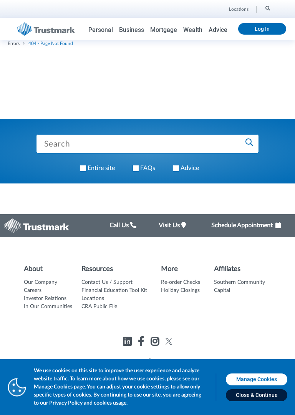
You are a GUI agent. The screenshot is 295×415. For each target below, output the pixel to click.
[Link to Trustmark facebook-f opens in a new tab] (142, 343)
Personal (100, 29)
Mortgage (163, 29)
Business (131, 29)
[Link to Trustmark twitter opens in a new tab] (169, 341)
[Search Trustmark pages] (147, 143)
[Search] (267, 8)
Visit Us (172, 225)
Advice (218, 29)
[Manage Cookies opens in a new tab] (256, 379)
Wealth (192, 29)
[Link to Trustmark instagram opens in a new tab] (156, 343)
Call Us (122, 225)
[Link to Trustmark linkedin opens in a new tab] (128, 343)
